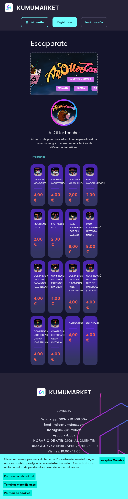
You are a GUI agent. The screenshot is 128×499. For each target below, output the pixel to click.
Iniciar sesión (94, 22)
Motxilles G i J (57, 226)
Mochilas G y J (40, 226)
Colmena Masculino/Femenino (81, 181)
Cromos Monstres (40, 181)
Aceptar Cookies (112, 460)
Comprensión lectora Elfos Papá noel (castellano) (77, 283)
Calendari (92, 323)
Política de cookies (17, 493)
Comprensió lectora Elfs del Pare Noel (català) (94, 283)
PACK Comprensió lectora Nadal (94, 229)
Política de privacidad (19, 476)
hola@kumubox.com (69, 425)
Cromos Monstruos (58, 181)
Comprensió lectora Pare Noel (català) (58, 281)
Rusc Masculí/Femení (95, 181)
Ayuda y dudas (64, 435)
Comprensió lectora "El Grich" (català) (58, 337)
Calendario (76, 323)
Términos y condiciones (20, 484)
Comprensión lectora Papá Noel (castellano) (42, 281)
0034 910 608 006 (73, 419)
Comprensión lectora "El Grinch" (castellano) (42, 337)
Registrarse (64, 22)
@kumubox (72, 430)
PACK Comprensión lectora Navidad (77, 229)
